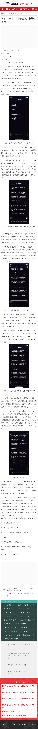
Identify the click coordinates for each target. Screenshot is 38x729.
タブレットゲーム (20, 13)
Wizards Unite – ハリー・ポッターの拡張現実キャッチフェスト (20, 589)
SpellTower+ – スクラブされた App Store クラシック (20, 595)
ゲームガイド (7, 13)
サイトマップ (31, 724)
